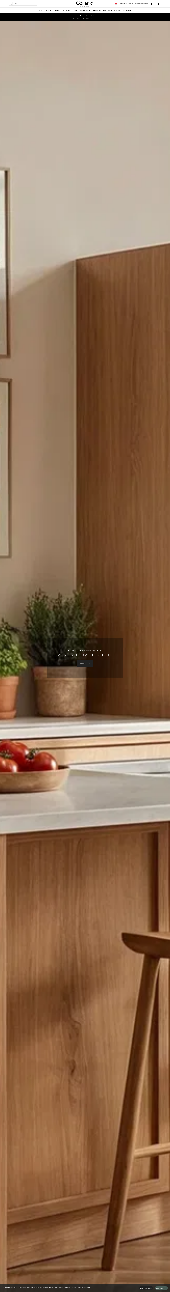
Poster (40, 10)
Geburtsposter (85, 10)
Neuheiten (56, 10)
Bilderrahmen (107, 10)
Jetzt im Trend (66, 10)
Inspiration (117, 10)
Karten (76, 10)
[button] (10, 3)
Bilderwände (96, 10)
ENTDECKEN (85, 663)
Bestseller (47, 10)
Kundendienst (127, 10)
